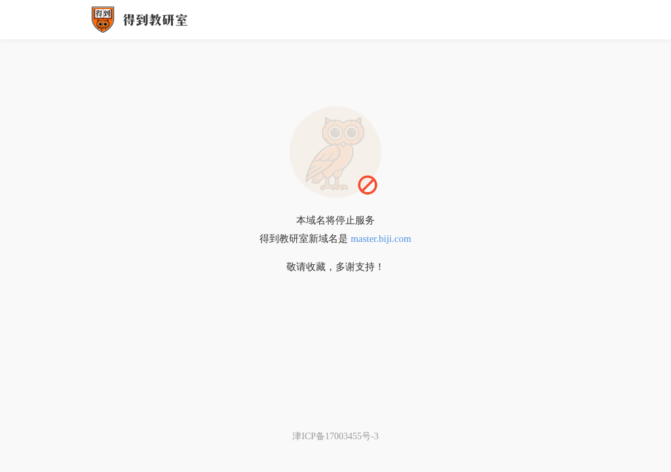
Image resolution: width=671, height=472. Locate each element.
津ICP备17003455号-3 (335, 436)
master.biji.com (381, 238)
